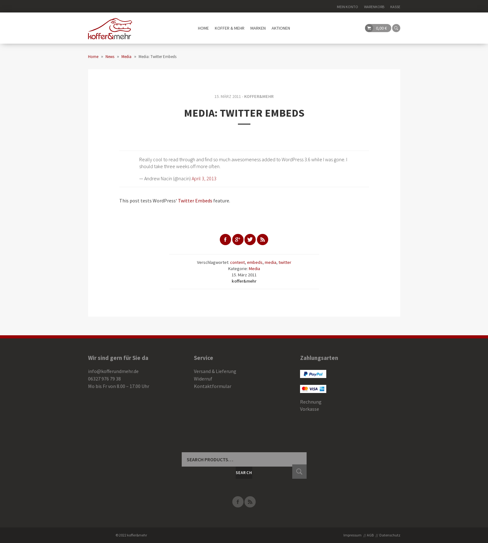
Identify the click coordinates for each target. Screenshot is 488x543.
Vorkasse (309, 409)
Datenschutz (389, 535)
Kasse (395, 6)
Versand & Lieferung (215, 371)
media (270, 262)
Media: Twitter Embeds (244, 112)
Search (244, 472)
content (237, 262)
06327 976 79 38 (104, 379)
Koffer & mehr (229, 28)
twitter (285, 262)
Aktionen (281, 28)
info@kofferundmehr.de (113, 371)
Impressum (352, 535)
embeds (255, 262)
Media (254, 268)
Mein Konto (347, 6)
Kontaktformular (212, 386)
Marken (258, 28)
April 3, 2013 (204, 178)
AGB (370, 535)
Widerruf (203, 379)
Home (203, 28)
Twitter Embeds (195, 200)
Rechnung (311, 402)
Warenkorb (374, 6)
